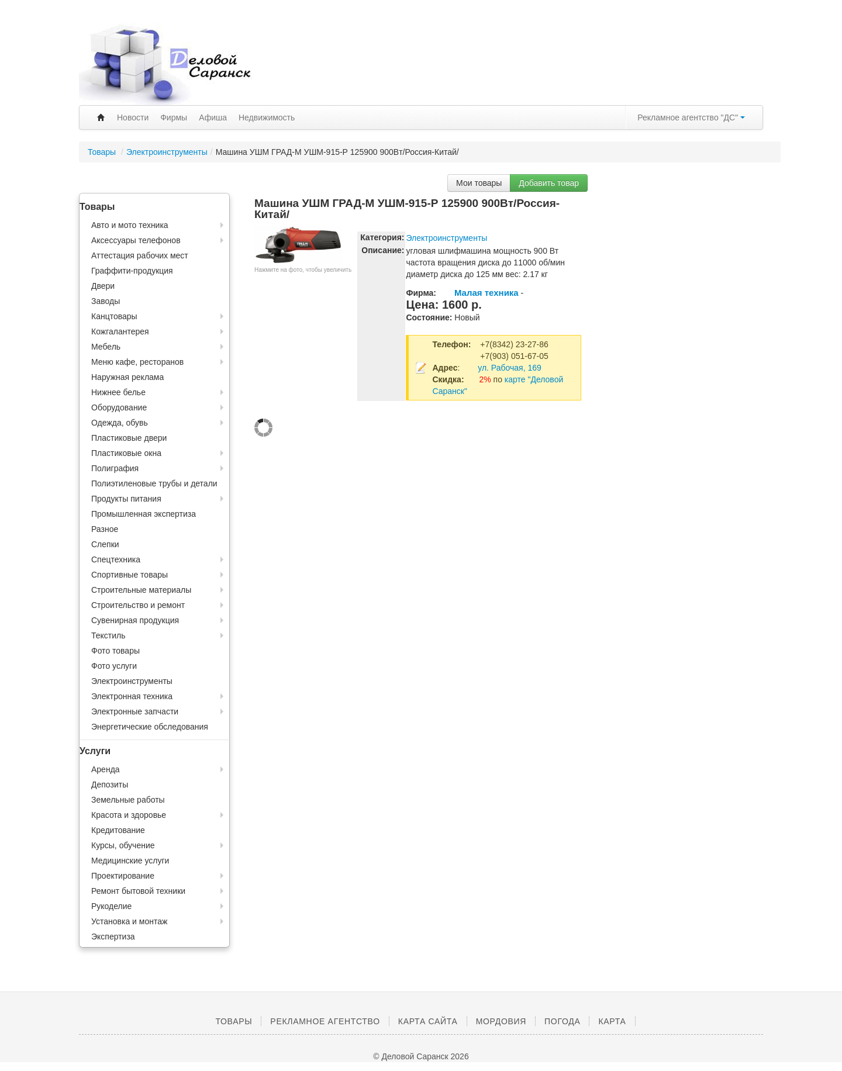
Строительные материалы (141, 590)
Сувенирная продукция (135, 620)
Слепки (105, 544)
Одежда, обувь (119, 422)
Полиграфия (115, 468)
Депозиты (109, 784)
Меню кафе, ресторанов (137, 362)
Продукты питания (126, 498)
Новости (133, 117)
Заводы (105, 301)
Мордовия (501, 1021)
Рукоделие (111, 906)
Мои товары (479, 183)
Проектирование (122, 875)
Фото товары (115, 650)
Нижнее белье (118, 392)
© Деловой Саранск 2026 (420, 1056)
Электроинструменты (167, 152)
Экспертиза (113, 936)
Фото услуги (114, 666)
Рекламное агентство (324, 1021)
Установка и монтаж (129, 921)
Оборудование (119, 407)
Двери (103, 286)
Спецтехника (115, 559)
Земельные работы (128, 799)
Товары (103, 152)
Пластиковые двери (129, 438)
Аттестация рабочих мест (139, 255)
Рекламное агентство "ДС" (691, 117)
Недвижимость (267, 117)
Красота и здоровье (128, 815)
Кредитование (118, 830)
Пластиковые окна (126, 453)
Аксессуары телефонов (136, 240)
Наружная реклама (127, 377)
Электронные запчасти (134, 711)
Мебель (105, 346)
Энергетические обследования (149, 726)
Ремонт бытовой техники (138, 891)
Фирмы (173, 117)
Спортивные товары (129, 574)
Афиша (213, 117)
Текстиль (108, 635)
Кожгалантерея (120, 331)
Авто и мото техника (129, 225)
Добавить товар (549, 183)
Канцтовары (114, 316)
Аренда (105, 769)
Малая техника (486, 293)
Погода (562, 1021)
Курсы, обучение (123, 845)
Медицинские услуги (130, 860)
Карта (612, 1021)
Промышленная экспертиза (143, 514)
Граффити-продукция (132, 270)
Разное (104, 529)
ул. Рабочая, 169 (509, 367)
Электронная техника (131, 696)
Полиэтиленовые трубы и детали (154, 483)
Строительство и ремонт (138, 605)
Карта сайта (428, 1021)
